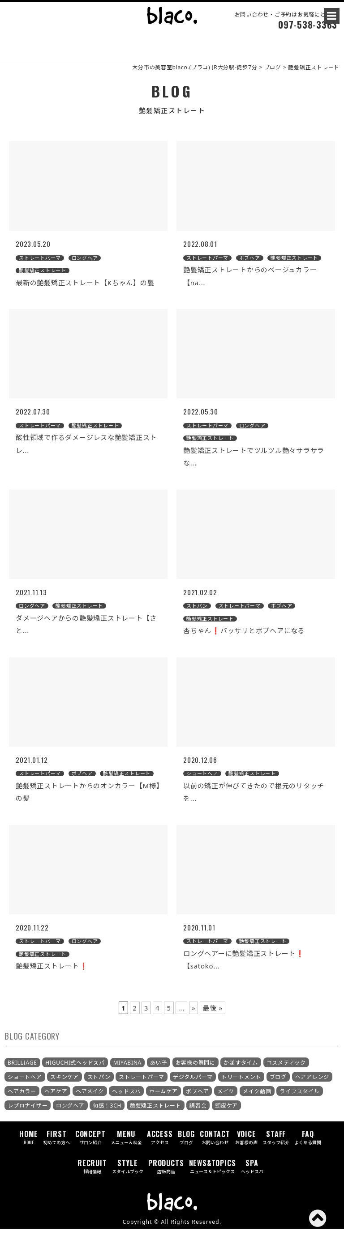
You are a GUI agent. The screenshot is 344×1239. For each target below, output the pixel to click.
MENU (126, 1147)
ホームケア (163, 1101)
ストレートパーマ (141, 1087)
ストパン (99, 1087)
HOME (28, 1147)
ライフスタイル (299, 1101)
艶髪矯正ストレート (155, 1116)
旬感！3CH (107, 1116)
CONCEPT (90, 1147)
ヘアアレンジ (312, 1087)
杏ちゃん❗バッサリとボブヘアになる (244, 640)
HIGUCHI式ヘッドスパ (75, 1073)
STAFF (275, 1147)
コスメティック (286, 1073)
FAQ (307, 1147)
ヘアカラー (22, 1101)
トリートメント (241, 1087)
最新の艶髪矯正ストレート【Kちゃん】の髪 (85, 292)
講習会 (197, 1116)
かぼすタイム (241, 1073)
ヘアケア (55, 1101)
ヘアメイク (90, 1101)
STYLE (127, 1176)
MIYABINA (127, 1072)
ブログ (278, 1087)
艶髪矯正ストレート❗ (52, 976)
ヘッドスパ (126, 1101)
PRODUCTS (166, 1176)
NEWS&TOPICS (212, 1176)
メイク (225, 1101)
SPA (252, 1176)
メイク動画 (257, 1101)
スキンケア (64, 1087)
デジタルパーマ (193, 1087)
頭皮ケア (226, 1116)
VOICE (246, 1147)
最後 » (212, 1017)
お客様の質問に (195, 1073)
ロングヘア (70, 1116)
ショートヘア (25, 1087)
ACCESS (160, 1147)
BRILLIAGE (22, 1072)
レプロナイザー (27, 1116)
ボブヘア (197, 1101)
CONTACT (215, 1147)
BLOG (186, 1147)
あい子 (158, 1073)
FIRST (56, 1147)
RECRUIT (92, 1176)
